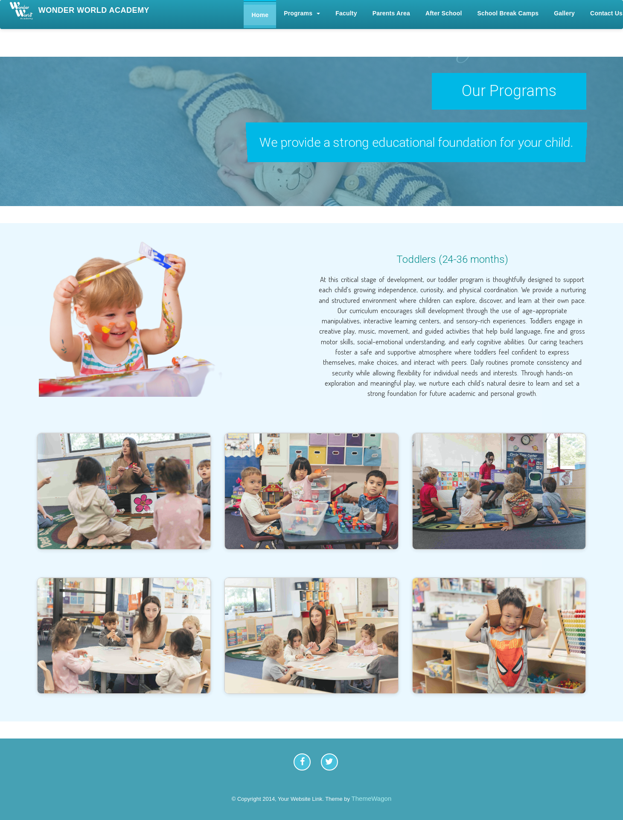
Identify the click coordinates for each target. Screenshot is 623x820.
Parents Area (391, 13)
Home (259, 15)
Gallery (564, 13)
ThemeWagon (372, 798)
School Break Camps (508, 13)
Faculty (346, 13)
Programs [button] (302, 13)
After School (443, 13)
